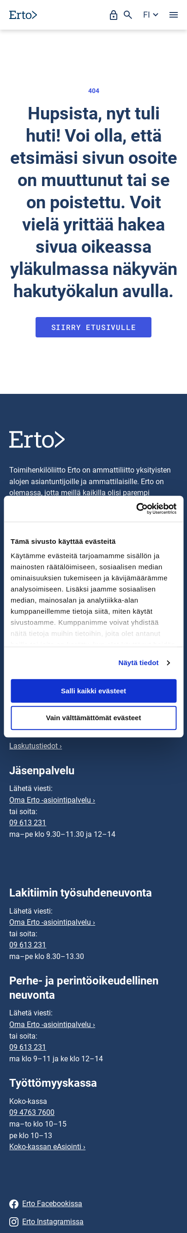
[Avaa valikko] (173, 15)
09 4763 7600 (31, 1112)
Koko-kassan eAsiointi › (47, 1146)
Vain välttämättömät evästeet (93, 718)
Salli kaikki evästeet (93, 691)
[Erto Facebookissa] (93, 1204)
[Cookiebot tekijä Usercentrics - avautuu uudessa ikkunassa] (136, 509)
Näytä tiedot (139, 662)
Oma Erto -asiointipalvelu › (52, 800)
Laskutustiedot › (35, 745)
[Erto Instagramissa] (93, 1222)
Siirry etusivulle (93, 327)
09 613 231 (27, 822)
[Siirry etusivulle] (23, 15)
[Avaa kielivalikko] (151, 15)
